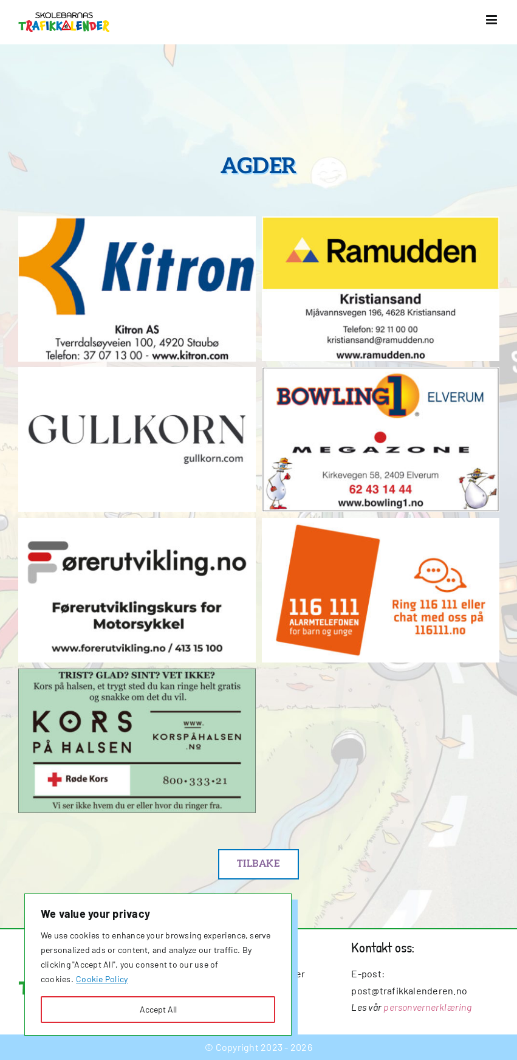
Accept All (158, 1009)
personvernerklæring (427, 1007)
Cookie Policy (102, 979)
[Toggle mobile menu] (492, 19)
